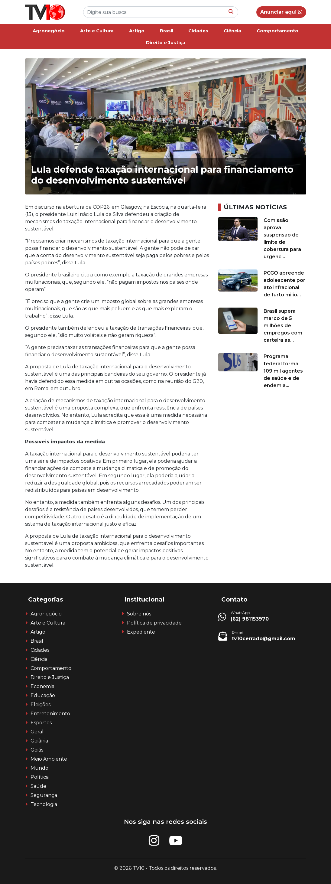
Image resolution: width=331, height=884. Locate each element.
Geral (37, 732)
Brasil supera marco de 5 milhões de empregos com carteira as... (283, 325)
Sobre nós (139, 614)
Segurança (44, 795)
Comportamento (277, 31)
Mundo (39, 768)
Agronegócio (49, 31)
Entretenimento (50, 713)
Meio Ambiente (49, 759)
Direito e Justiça (165, 42)
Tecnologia (44, 804)
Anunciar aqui (281, 12)
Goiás (37, 750)
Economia (42, 686)
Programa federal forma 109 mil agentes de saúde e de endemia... (283, 371)
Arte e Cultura (97, 31)
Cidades (198, 31)
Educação (43, 695)
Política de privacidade (154, 623)
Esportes (41, 723)
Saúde (38, 786)
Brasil (166, 31)
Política (40, 777)
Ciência (232, 31)
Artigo (136, 31)
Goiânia (39, 741)
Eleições (40, 704)
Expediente (141, 632)
